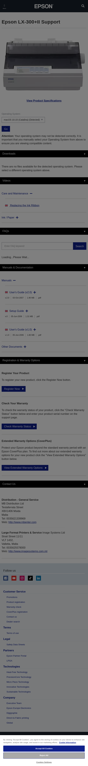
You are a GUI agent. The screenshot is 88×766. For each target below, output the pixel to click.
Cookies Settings (44, 762)
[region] (44, 750)
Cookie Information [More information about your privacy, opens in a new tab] (67, 742)
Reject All (44, 755)
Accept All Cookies (44, 749)
